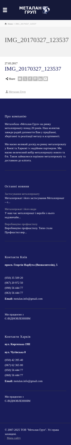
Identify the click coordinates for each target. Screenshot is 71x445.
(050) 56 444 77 (14, 370)
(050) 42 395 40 (14, 359)
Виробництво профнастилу (21, 224)
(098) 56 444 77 (14, 287)
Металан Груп (17, 91)
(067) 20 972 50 (14, 282)
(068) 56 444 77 (14, 375)
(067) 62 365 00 (14, 365)
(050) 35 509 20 (14, 277)
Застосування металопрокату (22, 193)
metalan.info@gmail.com (28, 298)
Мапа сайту (14, 437)
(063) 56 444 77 (14, 292)
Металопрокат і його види (20, 209)
